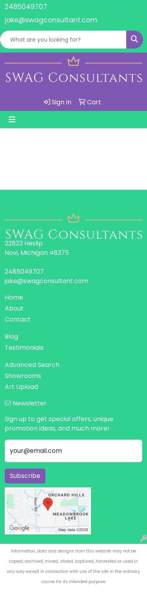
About (14, 308)
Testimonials (24, 347)
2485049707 (26, 6)
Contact (18, 319)
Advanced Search (32, 364)
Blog (11, 336)
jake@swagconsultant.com (51, 20)
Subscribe (25, 475)
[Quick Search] (63, 40)
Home (14, 297)
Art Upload (21, 386)
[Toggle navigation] (12, 119)
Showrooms (23, 375)
